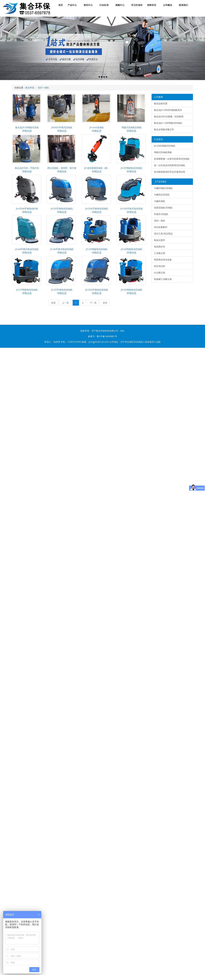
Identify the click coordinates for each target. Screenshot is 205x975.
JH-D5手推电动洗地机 (62, 289)
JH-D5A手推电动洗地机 (96, 208)
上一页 (65, 302)
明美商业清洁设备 (163, 259)
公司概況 (167, 5)
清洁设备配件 (160, 227)
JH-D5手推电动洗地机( (62, 208)
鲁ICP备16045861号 (107, 336)
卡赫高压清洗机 (162, 194)
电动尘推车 (159, 240)
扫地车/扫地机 (161, 214)
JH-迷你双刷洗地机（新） (96, 167)
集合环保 (29, 87)
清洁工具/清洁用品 (163, 233)
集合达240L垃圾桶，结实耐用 (168, 116)
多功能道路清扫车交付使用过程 (169, 171)
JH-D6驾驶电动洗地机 (131, 289)
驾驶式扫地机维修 (163, 152)
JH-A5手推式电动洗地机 (61, 249)
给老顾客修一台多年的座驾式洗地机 (172, 158)
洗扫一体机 (43, 87)
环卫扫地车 (137, 5)
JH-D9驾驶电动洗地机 (96, 249)
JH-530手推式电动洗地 (131, 208)
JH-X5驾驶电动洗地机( (131, 167)
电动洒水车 (159, 246)
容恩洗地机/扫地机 (163, 207)
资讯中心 (88, 5)
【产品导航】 (160, 181)
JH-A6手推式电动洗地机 (27, 249)
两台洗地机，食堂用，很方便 (61, 167)
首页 (60, 5)
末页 (105, 302)
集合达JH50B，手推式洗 (27, 167)
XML (122, 330)
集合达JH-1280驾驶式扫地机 (168, 122)
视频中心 (119, 5)
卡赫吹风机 (159, 201)
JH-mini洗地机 (97, 127)
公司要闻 (158, 96)
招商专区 (151, 5)
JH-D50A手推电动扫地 (27, 208)
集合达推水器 (160, 103)
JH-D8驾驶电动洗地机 (131, 249)
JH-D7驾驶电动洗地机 (27, 289)
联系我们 (183, 5)
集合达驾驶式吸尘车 (164, 129)
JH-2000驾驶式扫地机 (164, 145)
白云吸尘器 (159, 272)
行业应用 (104, 5)
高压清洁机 (159, 266)
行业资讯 (158, 139)
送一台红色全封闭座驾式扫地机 (169, 165)
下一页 (93, 302)
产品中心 (72, 5)
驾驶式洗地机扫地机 (132, 127)
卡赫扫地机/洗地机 (163, 188)
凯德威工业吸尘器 (163, 279)
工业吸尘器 (159, 253)
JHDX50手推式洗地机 (61, 127)
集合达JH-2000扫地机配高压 (168, 109)
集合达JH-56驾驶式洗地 (27, 127)
